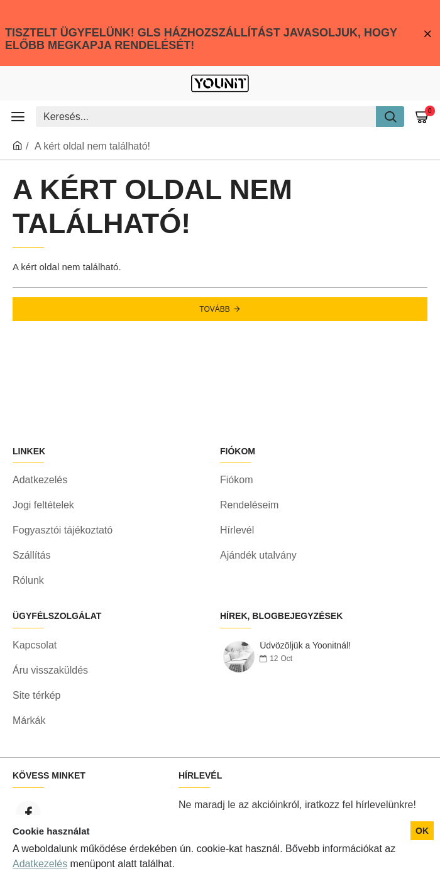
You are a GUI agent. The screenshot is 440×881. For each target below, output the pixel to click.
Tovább (214, 309)
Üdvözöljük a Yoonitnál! (305, 645)
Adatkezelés (40, 863)
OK (422, 831)
